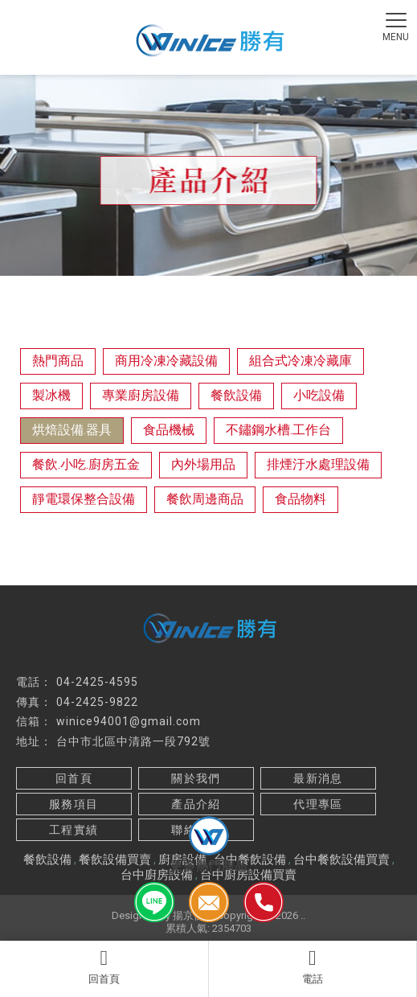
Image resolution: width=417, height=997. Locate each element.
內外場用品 (203, 464)
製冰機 (51, 395)
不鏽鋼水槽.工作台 (278, 429)
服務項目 (74, 804)
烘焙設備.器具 (72, 429)
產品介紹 (196, 804)
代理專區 (318, 804)
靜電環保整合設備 (83, 499)
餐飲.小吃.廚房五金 (86, 464)
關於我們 (196, 778)
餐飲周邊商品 (204, 499)
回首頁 (104, 966)
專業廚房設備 (140, 395)
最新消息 (318, 778)
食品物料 (300, 499)
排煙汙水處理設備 (318, 464)
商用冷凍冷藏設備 (166, 360)
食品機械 (168, 429)
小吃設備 (319, 395)
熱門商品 (58, 360)
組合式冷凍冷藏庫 (300, 360)
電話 (313, 966)
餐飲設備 (236, 395)
